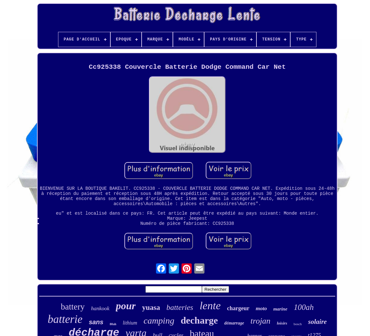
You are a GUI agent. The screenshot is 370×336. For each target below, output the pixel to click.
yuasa (151, 307)
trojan (260, 320)
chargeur (238, 308)
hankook (100, 308)
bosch (297, 324)
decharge (199, 320)
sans (96, 321)
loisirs (282, 323)
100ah (304, 307)
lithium (130, 322)
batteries (179, 307)
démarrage (234, 323)
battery (73, 306)
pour (126, 305)
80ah (113, 324)
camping (159, 320)
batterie (65, 319)
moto (261, 308)
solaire (317, 321)
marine (280, 308)
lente (210, 305)
